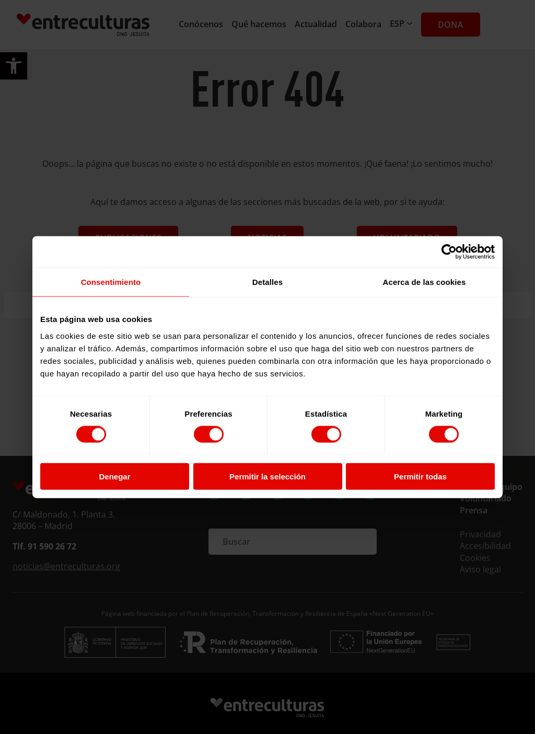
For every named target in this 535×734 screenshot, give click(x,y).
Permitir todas (420, 476)
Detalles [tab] (267, 282)
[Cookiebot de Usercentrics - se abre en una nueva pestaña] (449, 252)
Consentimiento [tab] (111, 282)
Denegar (114, 476)
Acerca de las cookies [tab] (424, 282)
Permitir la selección (267, 476)
